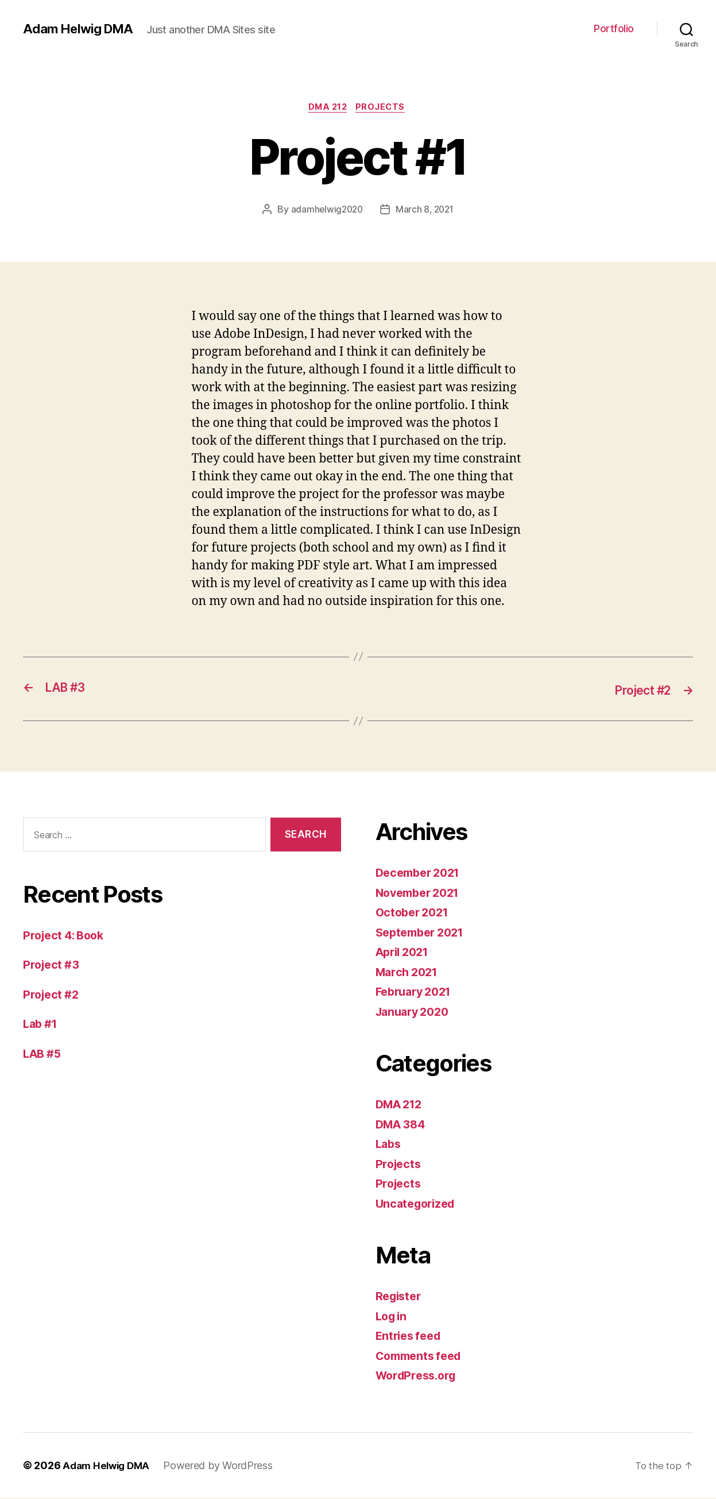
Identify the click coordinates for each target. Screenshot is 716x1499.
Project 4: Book (66, 936)
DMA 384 (402, 1125)
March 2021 (409, 973)
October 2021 (415, 913)
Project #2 (52, 995)
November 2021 (421, 894)
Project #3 (52, 965)
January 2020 (415, 1012)
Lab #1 (41, 1025)
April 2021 (405, 953)
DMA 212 (327, 108)
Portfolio (614, 28)
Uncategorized (418, 1204)
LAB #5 (43, 1054)
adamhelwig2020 (325, 211)
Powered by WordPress (223, 1467)
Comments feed (422, 1357)
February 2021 (417, 992)
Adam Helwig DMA (81, 29)
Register (400, 1297)
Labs (389, 1145)
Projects (384, 108)
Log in (393, 1317)
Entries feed (411, 1337)
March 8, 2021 (426, 211)
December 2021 (421, 873)
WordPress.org (419, 1376)
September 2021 (423, 933)
